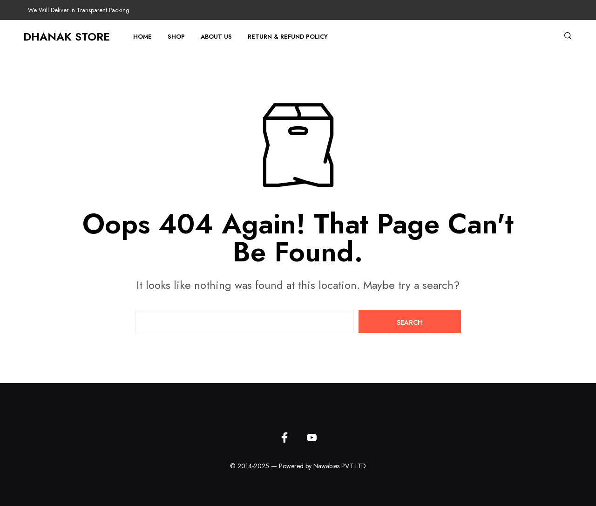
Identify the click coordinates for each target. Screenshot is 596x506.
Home (142, 36)
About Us (216, 36)
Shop (176, 36)
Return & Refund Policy (288, 36)
